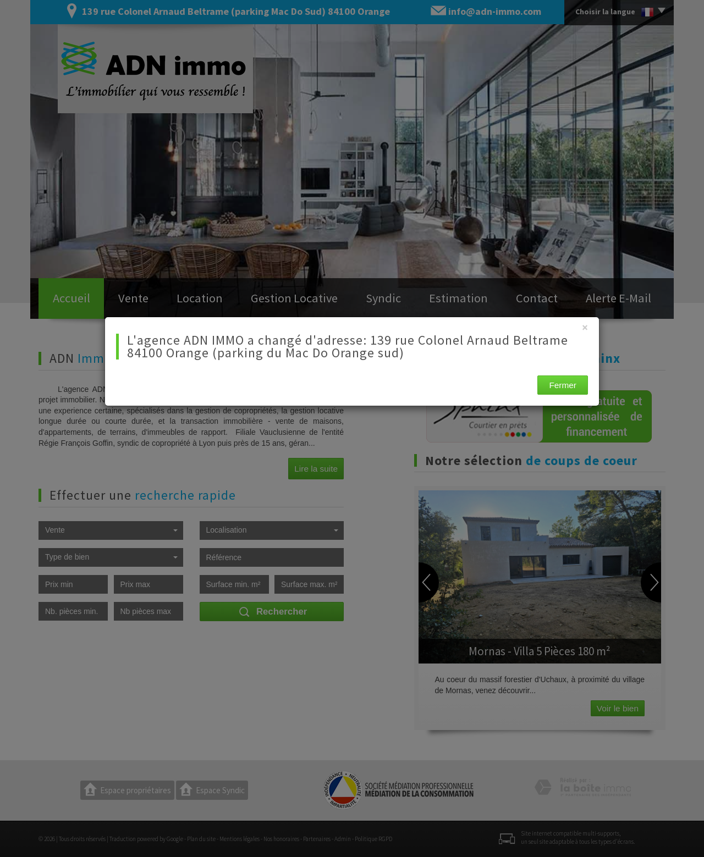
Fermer (562, 385)
